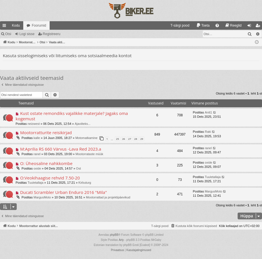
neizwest (34, 123)
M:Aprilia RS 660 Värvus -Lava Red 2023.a (60, 149)
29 (141, 139)
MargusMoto (42, 197)
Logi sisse (26, 34)
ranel (36, 154)
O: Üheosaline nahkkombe (46, 163)
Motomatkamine (86, 138)
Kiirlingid (5, 26)
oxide (37, 168)
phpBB (114, 234)
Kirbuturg (85, 182)
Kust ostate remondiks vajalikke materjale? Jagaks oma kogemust (72, 115)
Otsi (8, 34)
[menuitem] (177, 25)
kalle (36, 138)
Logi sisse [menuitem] (250, 26)
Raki (208, 131)
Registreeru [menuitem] (259, 26)
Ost (78, 168)
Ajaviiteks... (83, 123)
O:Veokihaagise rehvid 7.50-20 (50, 178)
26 (123, 139)
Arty (121, 239)
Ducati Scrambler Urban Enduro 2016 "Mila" (63, 192)
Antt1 (208, 112)
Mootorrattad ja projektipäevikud (108, 197)
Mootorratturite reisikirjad (46, 132)
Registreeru (51, 34)
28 (135, 139)
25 (117, 139)
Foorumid (39, 25)
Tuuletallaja (35, 182)
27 (129, 139)
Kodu (16, 25)
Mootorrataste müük (89, 154)
